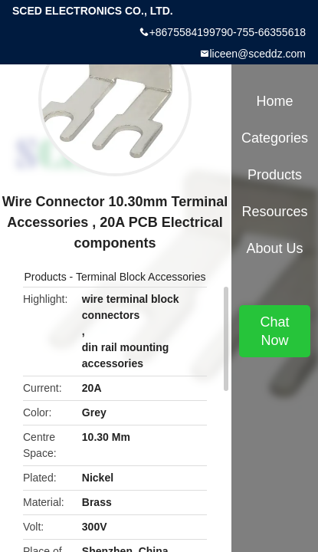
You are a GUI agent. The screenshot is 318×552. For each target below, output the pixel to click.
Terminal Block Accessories (141, 277)
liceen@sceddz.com (258, 54)
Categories (274, 138)
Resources (274, 211)
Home (274, 101)
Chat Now (274, 331)
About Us (274, 248)
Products (45, 277)
